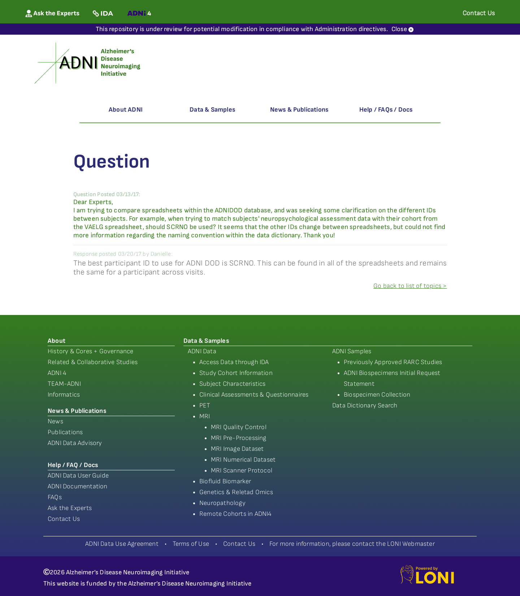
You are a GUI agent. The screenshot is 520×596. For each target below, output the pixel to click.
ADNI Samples (351, 351)
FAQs (55, 497)
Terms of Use (191, 544)
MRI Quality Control (238, 427)
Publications (65, 432)
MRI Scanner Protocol (241, 470)
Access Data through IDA (234, 362)
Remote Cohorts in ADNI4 (235, 514)
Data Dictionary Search (364, 405)
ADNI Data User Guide (78, 475)
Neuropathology (222, 503)
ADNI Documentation (78, 486)
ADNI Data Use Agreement (122, 544)
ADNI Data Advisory (75, 443)
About (56, 341)
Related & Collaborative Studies (93, 362)
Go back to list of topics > (410, 286)
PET (205, 405)
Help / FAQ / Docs (73, 465)
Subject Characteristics (232, 384)
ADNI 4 (57, 373)
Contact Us (64, 519)
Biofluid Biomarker (225, 481)
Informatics (64, 394)
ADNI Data (202, 351)
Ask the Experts (70, 508)
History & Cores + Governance (91, 351)
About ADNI (126, 109)
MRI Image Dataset (237, 449)
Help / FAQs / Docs (386, 109)
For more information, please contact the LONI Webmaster (352, 544)
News (55, 421)
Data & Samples (212, 109)
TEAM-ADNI (64, 384)
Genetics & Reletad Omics (236, 492)
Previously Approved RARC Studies (393, 362)
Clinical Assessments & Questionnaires (253, 394)
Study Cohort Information (236, 373)
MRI (204, 416)
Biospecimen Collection (377, 394)
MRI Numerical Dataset (243, 459)
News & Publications (299, 109)
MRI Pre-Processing (238, 438)
